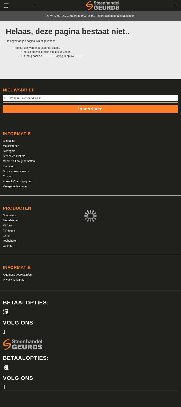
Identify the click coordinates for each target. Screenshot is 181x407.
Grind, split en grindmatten (19, 161)
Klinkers (8, 225)
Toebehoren (10, 240)
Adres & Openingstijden (17, 181)
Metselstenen (11, 145)
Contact (7, 176)
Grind (6, 235)
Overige (7, 245)
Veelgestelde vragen (15, 186)
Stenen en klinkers (14, 156)
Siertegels (9, 151)
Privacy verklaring (13, 279)
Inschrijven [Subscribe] (90, 108)
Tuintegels (9, 230)
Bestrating (9, 140)
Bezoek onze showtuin (16, 171)
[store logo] (102, 5)
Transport (8, 166)
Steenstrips (10, 215)
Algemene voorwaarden (17, 274)
